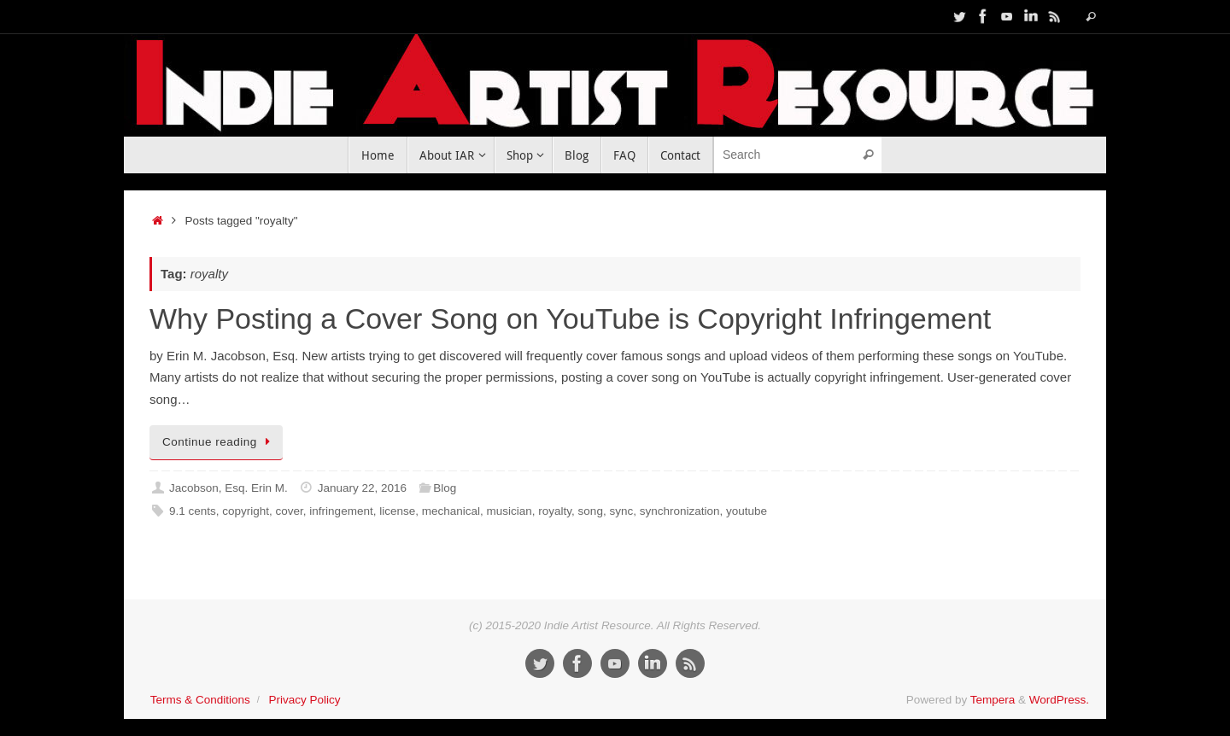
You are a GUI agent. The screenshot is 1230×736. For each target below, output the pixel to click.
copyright (245, 511)
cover (289, 511)
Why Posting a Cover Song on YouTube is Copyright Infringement (570, 318)
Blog (444, 488)
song (590, 511)
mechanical (451, 511)
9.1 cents (192, 511)
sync (621, 511)
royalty (554, 511)
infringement (340, 511)
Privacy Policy (304, 699)
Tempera (993, 699)
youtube (746, 511)
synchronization (680, 511)
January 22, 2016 (362, 488)
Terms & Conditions (200, 699)
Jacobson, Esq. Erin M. (228, 488)
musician (509, 511)
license (397, 511)
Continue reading (219, 441)
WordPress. (1059, 699)
